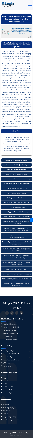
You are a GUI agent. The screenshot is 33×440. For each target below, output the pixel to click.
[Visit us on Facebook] (7, 313)
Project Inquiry (7, 357)
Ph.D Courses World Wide (11, 387)
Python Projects (8, 366)
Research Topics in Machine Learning (16, 174)
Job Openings (7, 411)
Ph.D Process (7, 384)
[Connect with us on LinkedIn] (16, 313)
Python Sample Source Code (16, 207)
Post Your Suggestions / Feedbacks (13, 420)
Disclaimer (19, 435)
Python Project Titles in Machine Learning (16, 202)
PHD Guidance (7, 336)
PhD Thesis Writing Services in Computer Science (16, 274)
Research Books (8, 390)
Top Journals (7, 378)
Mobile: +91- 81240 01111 (11, 354)
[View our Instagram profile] (21, 313)
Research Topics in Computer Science (16, 269)
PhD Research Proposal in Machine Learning (17, 183)
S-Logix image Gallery (9, 417)
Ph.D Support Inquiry (9, 330)
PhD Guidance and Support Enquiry (16, 160)
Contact (5, 414)
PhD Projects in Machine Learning (16, 198)
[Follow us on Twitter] (12, 313)
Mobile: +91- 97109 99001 (11, 327)
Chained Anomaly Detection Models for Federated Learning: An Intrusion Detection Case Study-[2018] (16, 148)
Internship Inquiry (8, 408)
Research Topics (8, 393)
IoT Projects (6, 363)
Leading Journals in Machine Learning (16, 212)
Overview (6, 405)
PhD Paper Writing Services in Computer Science (16, 279)
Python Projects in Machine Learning (16, 188)
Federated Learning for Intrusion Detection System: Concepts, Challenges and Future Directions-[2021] (16, 139)
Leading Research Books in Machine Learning (16, 216)
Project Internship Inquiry (11, 360)
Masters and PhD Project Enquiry (16, 165)
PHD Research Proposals (10, 339)
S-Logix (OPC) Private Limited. (16, 433)
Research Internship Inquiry (16, 169)
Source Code (7, 381)
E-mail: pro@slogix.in (9, 351)
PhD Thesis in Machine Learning (16, 193)
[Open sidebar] (31, 220)
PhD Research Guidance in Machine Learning (16, 179)
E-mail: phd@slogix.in (9, 324)
